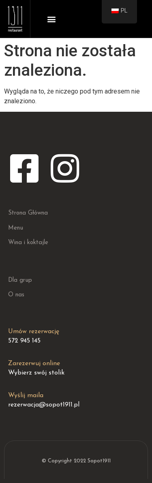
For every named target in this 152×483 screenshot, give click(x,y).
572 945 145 (24, 341)
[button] (51, 19)
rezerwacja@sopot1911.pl (43, 405)
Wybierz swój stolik (36, 373)
